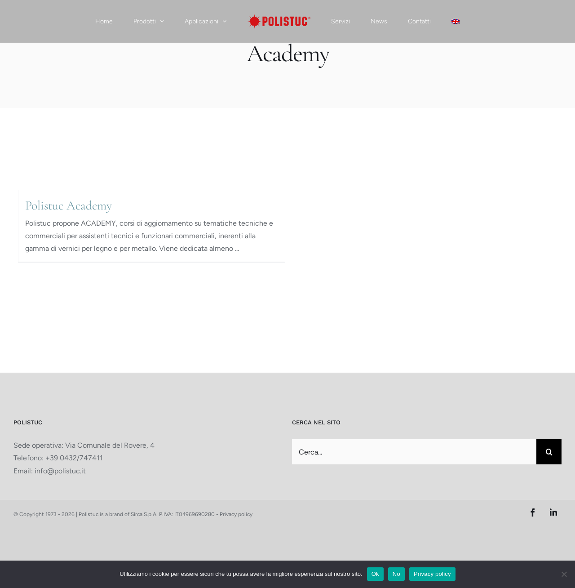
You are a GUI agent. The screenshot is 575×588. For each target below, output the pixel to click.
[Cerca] (549, 451)
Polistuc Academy (68, 205)
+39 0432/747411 (74, 458)
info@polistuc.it (60, 471)
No (396, 573)
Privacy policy (236, 514)
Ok (375, 573)
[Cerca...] (414, 451)
